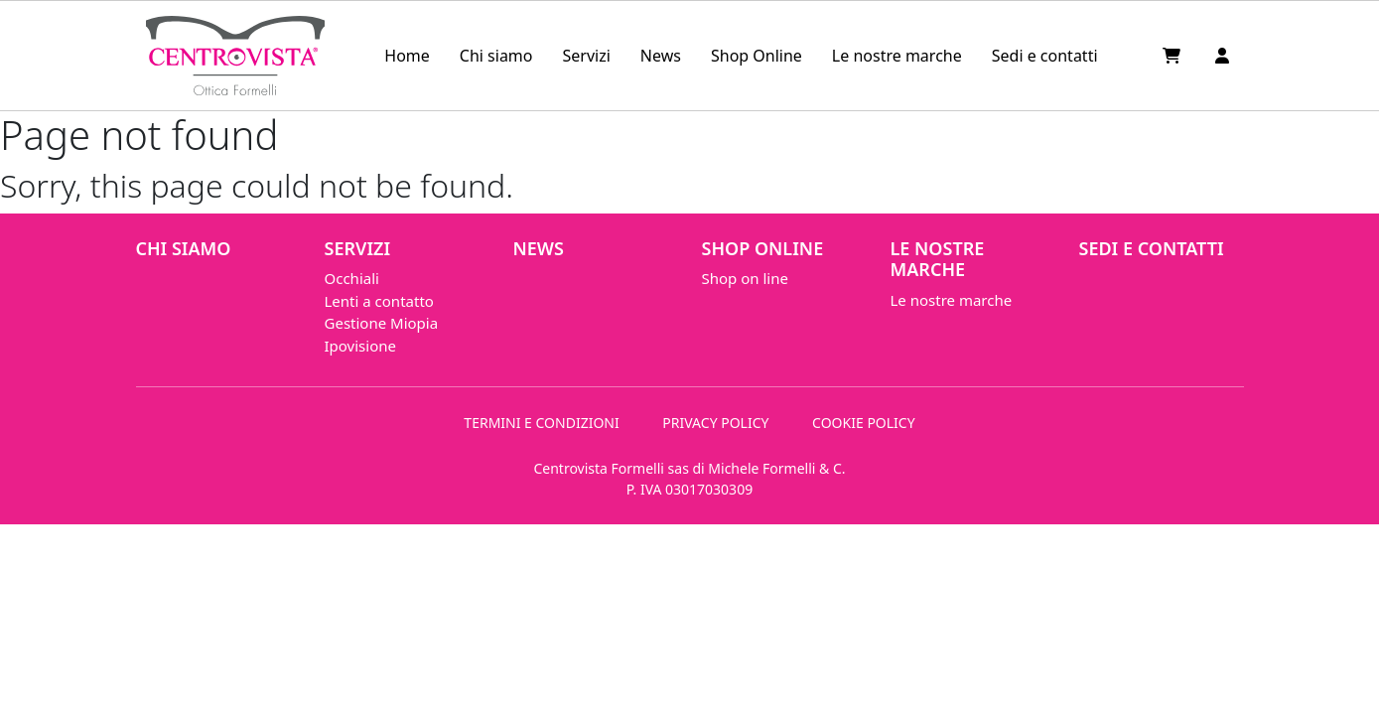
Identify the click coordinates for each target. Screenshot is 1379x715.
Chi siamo (496, 56)
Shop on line (745, 278)
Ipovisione (360, 346)
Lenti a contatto (379, 301)
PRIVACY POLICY (715, 422)
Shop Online (756, 56)
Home (407, 56)
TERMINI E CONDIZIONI (541, 422)
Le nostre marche (897, 56)
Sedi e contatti (1045, 56)
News (660, 56)
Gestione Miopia (382, 323)
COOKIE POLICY (863, 422)
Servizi (587, 56)
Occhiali (352, 278)
